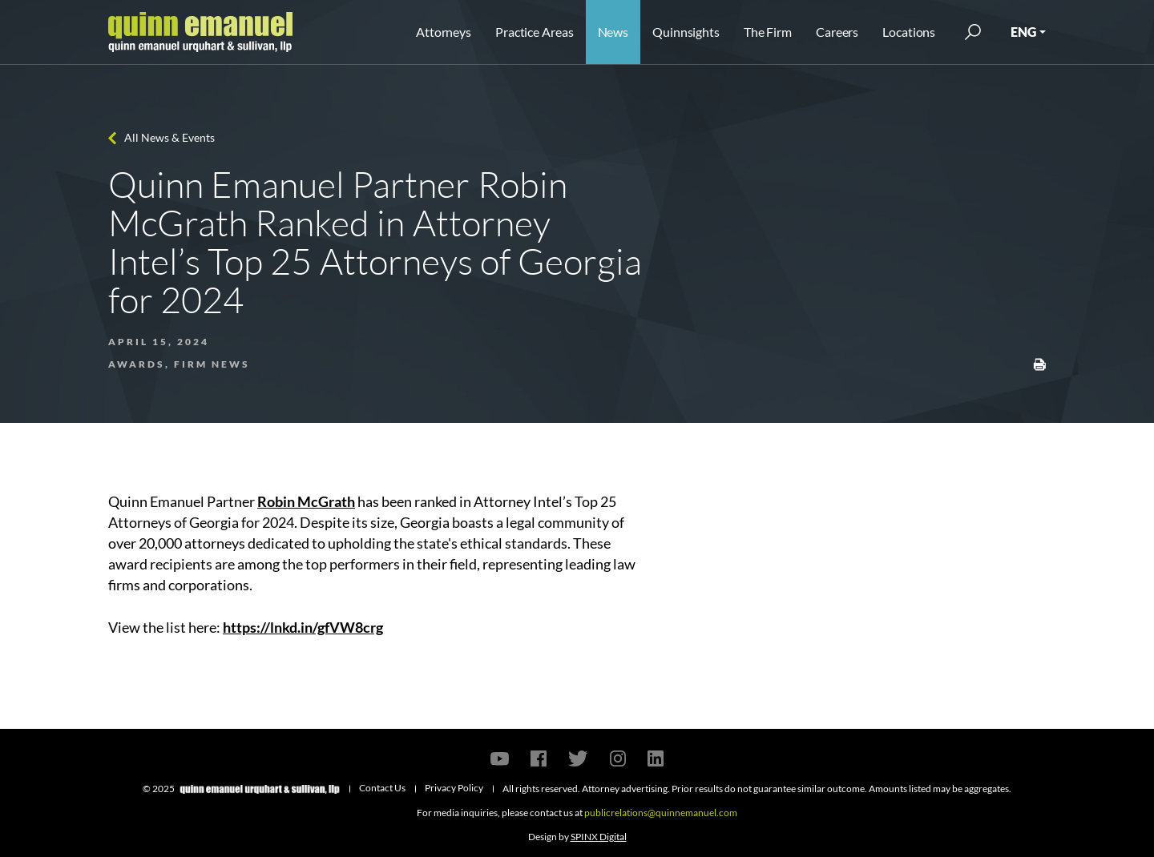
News (613, 31)
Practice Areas (534, 31)
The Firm (768, 31)
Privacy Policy (454, 788)
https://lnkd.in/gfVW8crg (303, 627)
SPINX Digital (599, 837)
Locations (908, 31)
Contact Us (382, 788)
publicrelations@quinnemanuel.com (660, 813)
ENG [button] (1023, 31)
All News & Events (169, 137)
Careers (837, 31)
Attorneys (443, 31)
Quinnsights (686, 31)
